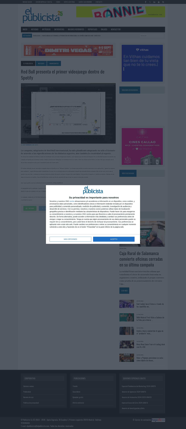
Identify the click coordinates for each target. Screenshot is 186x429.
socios (72, 201)
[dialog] (93, 214)
